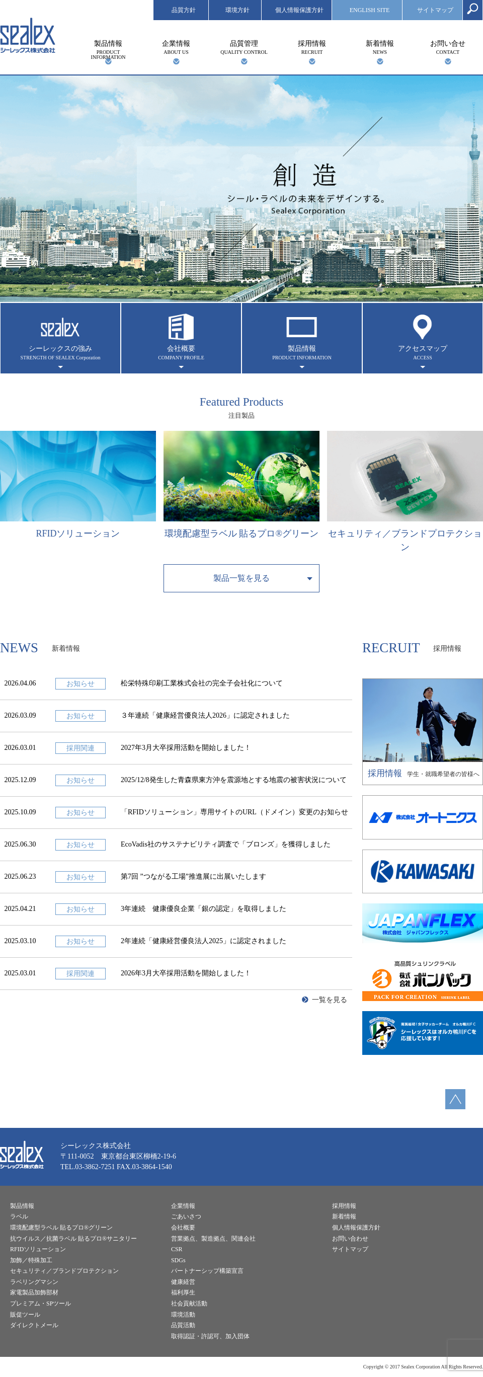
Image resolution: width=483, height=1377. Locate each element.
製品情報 (108, 50)
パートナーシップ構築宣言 (207, 1270)
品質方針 (184, 10)
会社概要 (181, 353)
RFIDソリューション (38, 1249)
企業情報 (176, 47)
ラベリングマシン (34, 1281)
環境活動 (183, 1314)
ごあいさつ (186, 1216)
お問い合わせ (350, 1238)
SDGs (178, 1260)
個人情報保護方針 (299, 10)
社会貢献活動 (189, 1303)
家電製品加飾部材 (34, 1292)
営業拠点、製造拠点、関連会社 (213, 1238)
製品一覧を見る (241, 578)
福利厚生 (183, 1292)
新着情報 (380, 47)
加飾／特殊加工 (31, 1260)
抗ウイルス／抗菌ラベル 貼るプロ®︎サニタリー (73, 1238)
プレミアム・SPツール (40, 1303)
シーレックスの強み (60, 353)
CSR (177, 1249)
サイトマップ (435, 10)
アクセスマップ (422, 353)
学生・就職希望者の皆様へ (422, 728)
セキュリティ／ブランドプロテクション (64, 1270)
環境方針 (237, 10)
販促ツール (25, 1314)
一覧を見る (329, 1000)
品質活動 (183, 1325)
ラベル (19, 1216)
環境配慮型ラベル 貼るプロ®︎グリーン (61, 1227)
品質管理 (244, 47)
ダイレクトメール (34, 1325)
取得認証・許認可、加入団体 (210, 1336)
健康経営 (183, 1281)
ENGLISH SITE (370, 10)
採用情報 (312, 47)
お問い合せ (447, 47)
